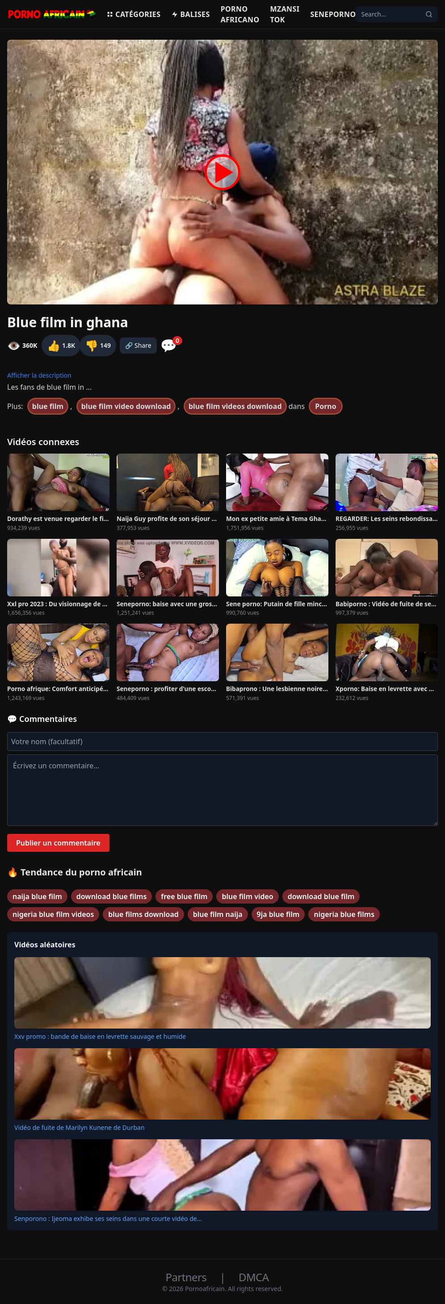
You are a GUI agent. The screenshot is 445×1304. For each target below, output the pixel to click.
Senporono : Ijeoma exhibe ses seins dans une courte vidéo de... (108, 1218)
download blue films (111, 896)
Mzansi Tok (285, 14)
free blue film (184, 896)
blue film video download (126, 406)
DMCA (254, 1277)
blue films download (143, 914)
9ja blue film (278, 914)
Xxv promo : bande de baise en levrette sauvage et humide (100, 1036)
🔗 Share (138, 345)
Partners (187, 1277)
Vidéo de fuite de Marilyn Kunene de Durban (79, 1127)
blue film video (247, 896)
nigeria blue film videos (53, 914)
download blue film (321, 896)
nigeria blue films (344, 914)
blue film (47, 406)
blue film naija (218, 914)
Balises (190, 14)
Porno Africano (240, 14)
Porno (325, 406)
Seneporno (333, 14)
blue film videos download (235, 406)
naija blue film (37, 896)
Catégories (133, 14)
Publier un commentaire (58, 843)
